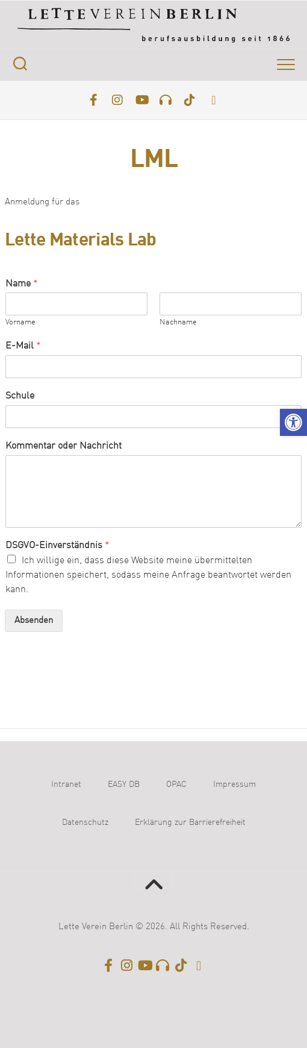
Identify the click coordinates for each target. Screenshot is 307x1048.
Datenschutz (85, 822)
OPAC (176, 784)
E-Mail (23, 346)
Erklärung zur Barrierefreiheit (190, 822)
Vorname (20, 322)
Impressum (234, 784)
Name (21, 284)
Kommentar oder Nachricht (63, 446)
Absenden (33, 620)
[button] (293, 422)
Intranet (66, 784)
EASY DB (124, 784)
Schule (19, 396)
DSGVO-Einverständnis (57, 546)
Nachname (178, 322)
